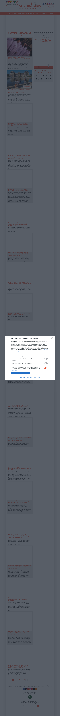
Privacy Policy (37, 377)
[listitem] (30, 356)
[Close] (52, 338)
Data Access (29, 377)
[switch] (46, 359)
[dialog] (30, 358)
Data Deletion (22, 377)
